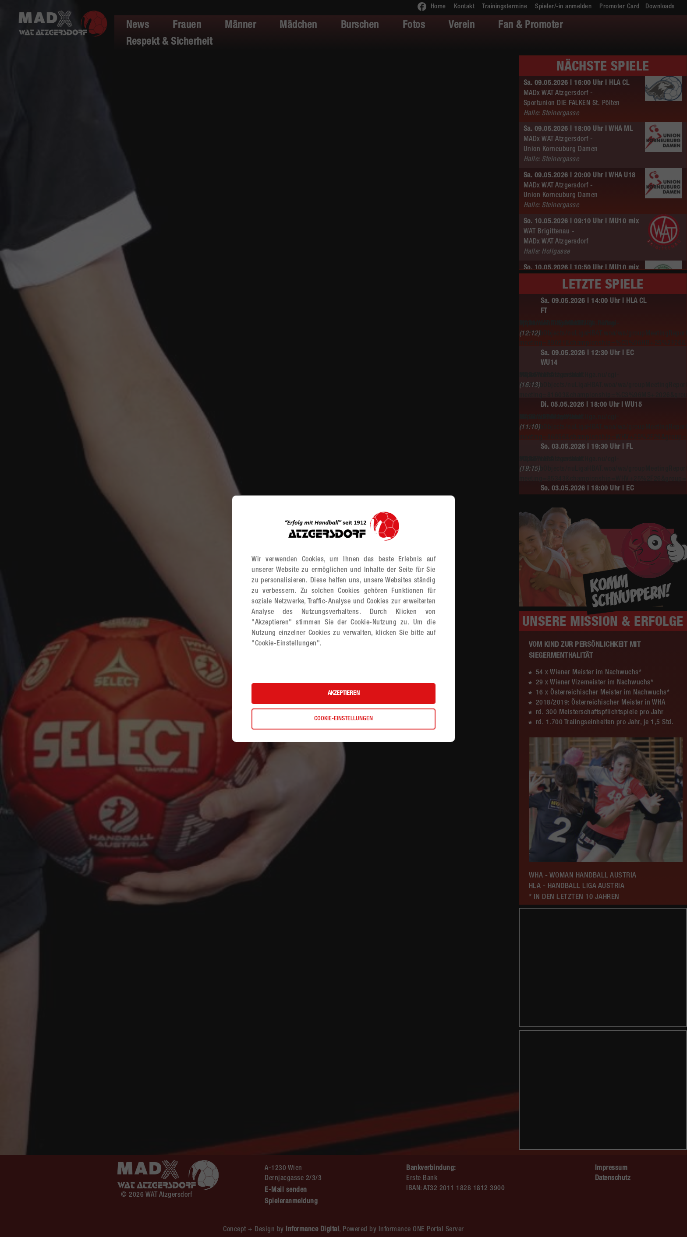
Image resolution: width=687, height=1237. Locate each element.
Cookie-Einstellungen (343, 719)
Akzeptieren (344, 694)
